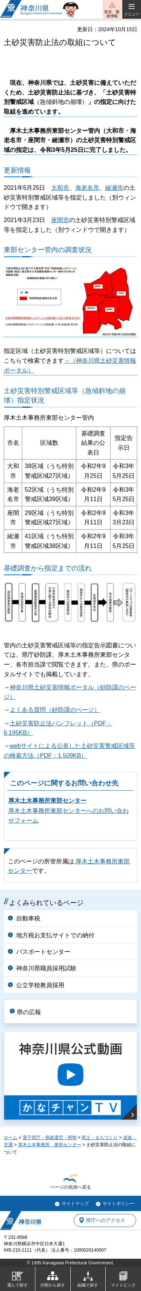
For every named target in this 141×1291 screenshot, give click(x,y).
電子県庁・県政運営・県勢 (50, 1137)
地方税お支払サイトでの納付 (55, 935)
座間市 (60, 220)
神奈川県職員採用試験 (46, 968)
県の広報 (29, 1012)
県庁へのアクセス (105, 1220)
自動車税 (28, 918)
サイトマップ (75, 1203)
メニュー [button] (131, 14)
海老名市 (87, 188)
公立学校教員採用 (40, 985)
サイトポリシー (118, 1203)
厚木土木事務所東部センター (47, 800)
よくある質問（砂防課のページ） (55, 710)
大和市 (60, 188)
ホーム (10, 1137)
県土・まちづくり (100, 1137)
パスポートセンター (43, 952)
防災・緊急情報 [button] (112, 14)
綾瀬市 (114, 188)
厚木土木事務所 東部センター (49, 1144)
